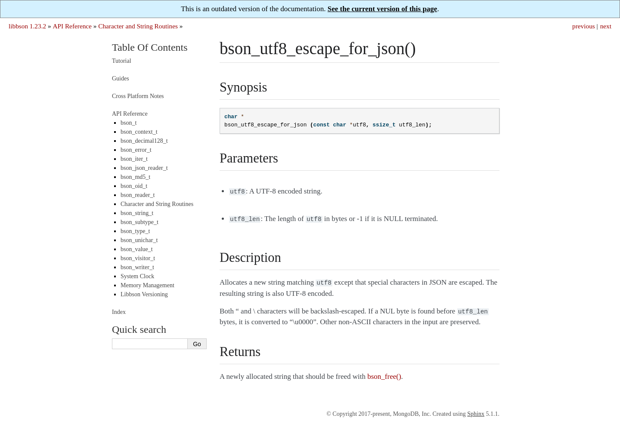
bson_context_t (139, 132)
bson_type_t (135, 231)
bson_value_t (137, 249)
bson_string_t (137, 213)
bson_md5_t (135, 177)
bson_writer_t (137, 267)
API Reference (72, 26)
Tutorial (121, 61)
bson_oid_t (134, 186)
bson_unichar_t (139, 240)
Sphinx (475, 410)
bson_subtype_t (139, 222)
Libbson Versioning (144, 294)
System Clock (137, 276)
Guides (120, 78)
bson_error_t (136, 150)
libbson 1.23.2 (27, 26)
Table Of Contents (150, 47)
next (605, 26)
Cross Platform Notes (138, 96)
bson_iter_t (134, 159)
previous (583, 26)
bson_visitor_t (138, 258)
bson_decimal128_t (144, 141)
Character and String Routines (138, 26)
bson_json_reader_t (144, 168)
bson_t (128, 123)
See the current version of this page (382, 9)
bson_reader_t (138, 195)
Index (119, 312)
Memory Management (147, 285)
